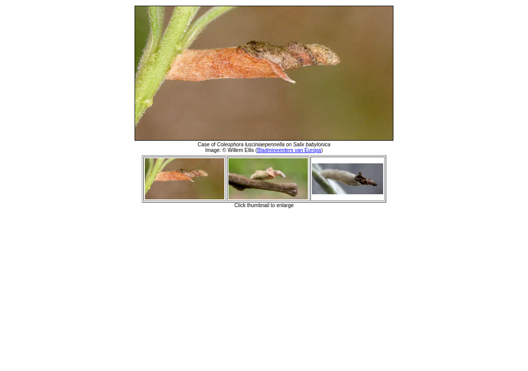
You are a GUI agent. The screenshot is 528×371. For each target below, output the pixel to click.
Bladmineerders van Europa (289, 150)
